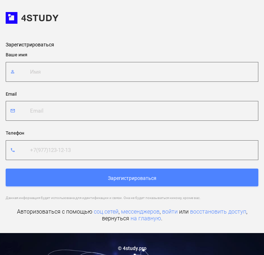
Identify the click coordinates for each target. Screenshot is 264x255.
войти (170, 211)
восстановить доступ (218, 211)
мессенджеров (140, 211)
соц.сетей (106, 211)
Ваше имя (16, 54)
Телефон (15, 133)
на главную (146, 218)
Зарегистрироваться (132, 178)
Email (11, 94)
